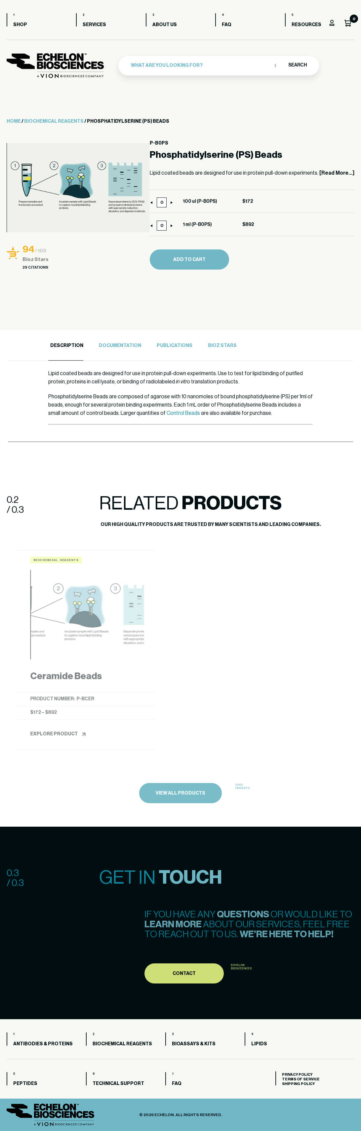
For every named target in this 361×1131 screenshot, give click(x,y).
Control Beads (183, 413)
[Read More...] (336, 173)
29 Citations (35, 267)
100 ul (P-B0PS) (200, 201)
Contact (184, 993)
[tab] (65, 346)
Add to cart (189, 259)
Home (14, 121)
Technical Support (118, 1083)
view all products (180, 812)
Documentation (120, 345)
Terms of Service (301, 1079)
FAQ (226, 24)
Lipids (259, 1044)
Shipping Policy (298, 1084)
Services (94, 24)
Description (66, 345)
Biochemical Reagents (54, 121)
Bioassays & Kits (194, 1044)
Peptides (25, 1083)
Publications (174, 345)
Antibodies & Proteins (43, 1044)
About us (164, 24)
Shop (20, 24)
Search (297, 65)
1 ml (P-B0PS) (197, 224)
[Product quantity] (162, 202)
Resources (306, 24)
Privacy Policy (297, 1074)
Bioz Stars (222, 345)
